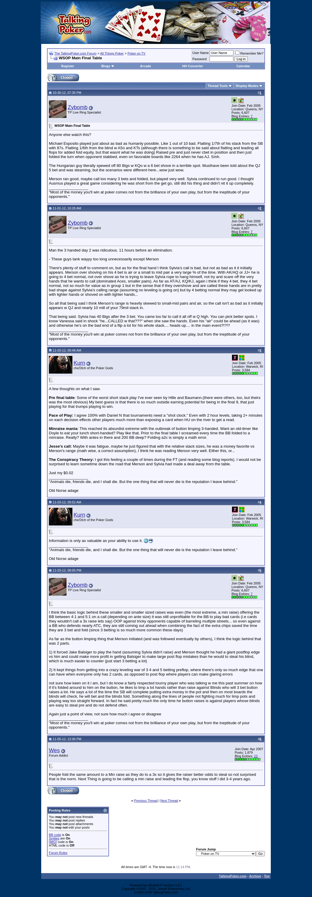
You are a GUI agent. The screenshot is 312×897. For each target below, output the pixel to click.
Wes (54, 750)
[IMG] (53, 842)
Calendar (243, 66)
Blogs (107, 66)
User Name (200, 53)
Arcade (145, 66)
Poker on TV (136, 53)
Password (199, 59)
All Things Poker (112, 53)
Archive (255, 876)
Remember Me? (249, 53)
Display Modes (247, 86)
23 (256, 756)
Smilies (54, 838)
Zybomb (77, 107)
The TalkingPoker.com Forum (75, 53)
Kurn (79, 363)
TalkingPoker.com (232, 876)
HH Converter (192, 66)
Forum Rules (58, 853)
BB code (55, 835)
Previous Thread (146, 800)
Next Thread (169, 800)
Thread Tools (218, 86)
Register (67, 66)
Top (267, 876)
